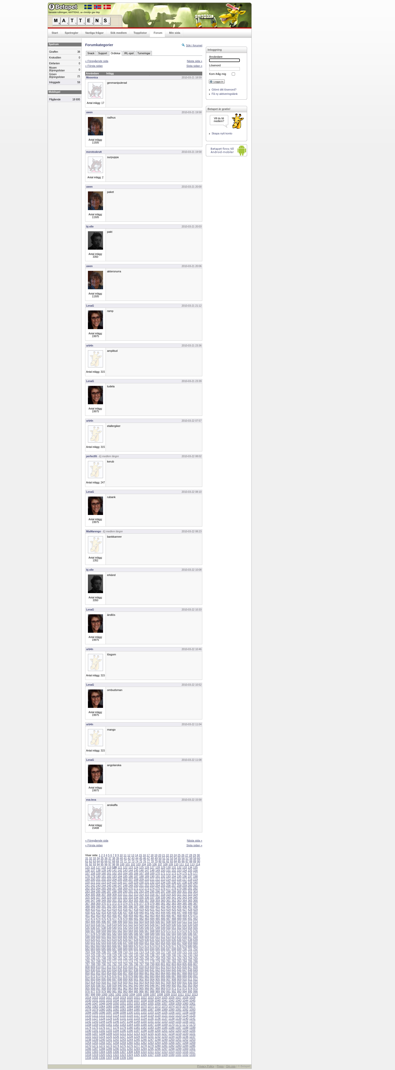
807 (195, 964)
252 (147, 885)
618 (195, 936)
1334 (88, 1057)
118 (103, 867)
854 (109, 973)
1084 (130, 1009)
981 (114, 991)
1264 (157, 1042)
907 (168, 979)
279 (179, 888)
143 (125, 870)
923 (141, 982)
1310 (144, 1051)
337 (152, 897)
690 (130, 948)
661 (87, 945)
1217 (164, 1033)
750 (114, 958)
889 (184, 976)
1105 (164, 1012)
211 (152, 879)
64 (98, 861)
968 (157, 988)
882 (147, 976)
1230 (144, 1036)
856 (120, 973)
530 (174, 924)
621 (98, 939)
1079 (95, 1009)
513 (195, 921)
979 (103, 991)
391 (103, 906)
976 (87, 991)
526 (152, 924)
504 (147, 921)
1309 (137, 1051)
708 (114, 951)
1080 (102, 1009)
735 (147, 955)
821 (157, 967)
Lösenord (215, 65)
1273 (109, 1045)
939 (114, 985)
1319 (95, 1054)
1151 (151, 1021)
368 (92, 903)
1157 (192, 1021)
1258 (116, 1042)
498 (114, 921)
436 (120, 912)
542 (125, 927)
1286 (88, 1048)
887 (174, 976)
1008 (160, 994)
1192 (102, 1030)
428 (190, 909)
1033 (109, 1000)
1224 (102, 1036)
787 (87, 964)
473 (92, 918)
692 (141, 948)
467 (174, 915)
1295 (151, 1048)
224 (109, 882)
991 (168, 991)
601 (103, 936)
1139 (178, 1018)
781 (168, 961)
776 (141, 961)
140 (109, 870)
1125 (192, 1015)
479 (125, 918)
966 (147, 988)
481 (136, 918)
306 (98, 894)
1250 (172, 1039)
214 (168, 879)
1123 (178, 1015)
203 (109, 879)
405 (179, 906)
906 (163, 979)
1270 (88, 1045)
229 (136, 882)
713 (141, 951)
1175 (95, 1027)
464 (157, 915)
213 (163, 879)
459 (130, 915)
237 (179, 882)
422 (157, 909)
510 (179, 921)
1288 (102, 1048)
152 (174, 870)
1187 (178, 1027)
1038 (144, 1000)
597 (195, 933)
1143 (95, 1021)
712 (136, 951)
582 (114, 933)
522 (130, 924)
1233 (164, 1036)
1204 (185, 1030)
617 (190, 936)
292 (136, 891)
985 (136, 991)
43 (133, 858)
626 (125, 939)
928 (168, 982)
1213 (137, 1033)
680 (190, 945)
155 (190, 870)
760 (168, 958)
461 (141, 915)
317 (157, 894)
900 (130, 979)
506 (157, 921)
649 (136, 942)
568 (152, 930)
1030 (88, 1000)
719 (174, 951)
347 (92, 900)
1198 (144, 1030)
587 (141, 933)
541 (120, 927)
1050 (116, 1003)
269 (125, 888)
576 (195, 930)
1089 (164, 1009)
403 (168, 906)
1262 (144, 1042)
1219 (178, 1033)
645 (114, 942)
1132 (130, 1018)
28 (190, 855)
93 (94, 864)
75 (140, 861)
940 (120, 985)
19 (155, 855)
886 (168, 976)
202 (103, 879)
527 (157, 924)
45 (140, 858)
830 (92, 970)
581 (109, 933)
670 (136, 945)
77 (148, 861)
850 (87, 973)
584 (125, 933)
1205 (192, 1030)
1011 (181, 994)
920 (125, 982)
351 (114, 900)
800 (157, 964)
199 (87, 879)
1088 (157, 1009)
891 (195, 976)
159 (98, 873)
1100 (130, 1012)
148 (152, 870)
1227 (123, 1036)
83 (171, 861)
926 (157, 982)
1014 (88, 997)
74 (136, 861)
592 (168, 933)
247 (120, 885)
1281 (164, 1045)
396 (130, 906)
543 (130, 927)
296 (157, 891)
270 (130, 888)
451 (87, 915)
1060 (185, 1003)
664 (103, 945)
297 (163, 891)
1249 (164, 1039)
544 (136, 927)
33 (94, 858)
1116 (130, 1015)
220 (87, 882)
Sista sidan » (194, 65)
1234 (172, 1036)
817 (136, 967)
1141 (192, 1018)
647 (125, 942)
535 (87, 927)
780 (163, 961)
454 (103, 915)
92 (90, 864)
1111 (95, 1015)
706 (103, 951)
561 (114, 930)
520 (120, 924)
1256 (102, 1042)
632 (157, 939)
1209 (109, 1033)
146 (141, 870)
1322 (116, 1054)
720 (179, 951)
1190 (88, 1030)
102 (133, 864)
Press (220, 1066)
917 (109, 982)
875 (109, 976)
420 (147, 909)
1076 (185, 1006)
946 (152, 985)
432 (98, 912)
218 (190, 879)
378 (147, 903)
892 (87, 979)
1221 (192, 1033)
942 (130, 985)
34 (98, 858)
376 (136, 903)
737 (157, 955)
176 (190, 873)
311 (125, 894)
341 (174, 897)
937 (103, 985)
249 (130, 885)
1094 (88, 1012)
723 (195, 951)
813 (114, 967)
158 (92, 873)
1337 (109, 1057)
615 (179, 936)
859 (136, 973)
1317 (192, 1051)
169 (152, 873)
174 (179, 873)
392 (109, 906)
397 (136, 906)
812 (109, 967)
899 (125, 979)
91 (86, 864)
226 (120, 882)
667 (120, 945)
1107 (178, 1012)
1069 (137, 1006)
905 (157, 979)
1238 (88, 1039)
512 (190, 921)
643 (103, 942)
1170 (172, 1024)
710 (125, 951)
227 (125, 882)
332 (125, 897)
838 (136, 970)
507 (163, 921)
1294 (144, 1048)
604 (120, 936)
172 (168, 873)
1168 (157, 1024)
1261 (137, 1042)
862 (152, 973)
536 (92, 927)
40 (121, 858)
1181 (137, 1027)
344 (190, 897)
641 (92, 942)
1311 (151, 1051)
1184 (157, 1027)
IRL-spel (129, 53)
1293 (137, 1048)
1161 (109, 1024)
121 (120, 867)
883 (152, 976)
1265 (164, 1042)
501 (130, 921)
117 (98, 867)
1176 (102, 1027)
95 (102, 864)
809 (92, 967)
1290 (116, 1048)
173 (174, 873)
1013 (194, 994)
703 (87, 951)
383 (174, 903)
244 (103, 885)
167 (141, 873)
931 (184, 982)
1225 (109, 1036)
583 (120, 933)
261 (195, 885)
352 (120, 900)
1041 (164, 1000)
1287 (95, 1048)
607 (136, 936)
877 (120, 976)
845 (174, 970)
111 (181, 864)
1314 (172, 1051)
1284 (185, 1045)
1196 (130, 1030)
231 (147, 882)
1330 (172, 1054)
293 (141, 891)
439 (136, 912)
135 (195, 867)
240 (195, 882)
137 (92, 870)
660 (195, 942)
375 (130, 903)
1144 (102, 1021)
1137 (164, 1018)
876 (114, 976)
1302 (88, 1051)
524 (141, 924)
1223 (95, 1036)
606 (130, 936)
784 (184, 961)
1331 (178, 1054)
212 (157, 879)
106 (154, 864)
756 (147, 958)
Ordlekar (115, 53)
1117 (137, 1015)
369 (98, 903)
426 (179, 909)
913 (87, 982)
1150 (144, 1021)
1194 (116, 1030)
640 (87, 942)
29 (194, 855)
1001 (111, 994)
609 (147, 936)
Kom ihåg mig (217, 73)
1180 (130, 1027)
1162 (116, 1024)
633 (163, 939)
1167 (151, 1024)
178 (87, 876)
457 (120, 915)
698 (174, 948)
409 (87, 909)
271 (136, 888)
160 (103, 873)
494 (92, 921)
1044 (185, 1000)
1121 (164, 1015)
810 (98, 967)
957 (98, 988)
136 (87, 870)
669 (130, 945)
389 (92, 906)
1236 (185, 1036)
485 (157, 918)
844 (168, 970)
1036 (130, 1000)
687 (114, 948)
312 (130, 894)
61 (86, 861)
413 (109, 909)
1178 (116, 1027)
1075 (178, 1006)
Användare (215, 56)
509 (174, 921)
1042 (172, 1000)
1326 (144, 1054)
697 (168, 948)
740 (174, 955)
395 (125, 906)
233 (157, 882)
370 (103, 903)
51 (163, 858)
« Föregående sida (96, 61)
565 (136, 930)
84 (175, 861)
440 (141, 912)
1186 (172, 1027)
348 (98, 900)
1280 (157, 1045)
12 (128, 855)
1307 (123, 1051)
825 (179, 967)
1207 (95, 1033)
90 (198, 861)
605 (125, 936)
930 (179, 982)
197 (190, 876)
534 (195, 924)
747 (98, 958)
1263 (151, 1042)
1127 (95, 1018)
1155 (178, 1021)
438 (130, 912)
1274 (116, 1045)
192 (163, 876)
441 (147, 912)
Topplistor (140, 32)
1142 (88, 1021)
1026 (172, 997)
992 (174, 991)
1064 (102, 1006)
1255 (95, 1042)
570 (163, 930)
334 (136, 897)
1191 (95, 1030)
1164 (130, 1024)
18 (151, 855)
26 (182, 855)
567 (147, 930)
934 (87, 985)
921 (130, 982)
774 (130, 961)
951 (179, 985)
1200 (157, 1030)
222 (98, 882)
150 (163, 870)
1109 (192, 1012)
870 (195, 973)
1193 (109, 1030)
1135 (151, 1018)
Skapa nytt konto (222, 133)
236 (174, 882)
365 (190, 900)
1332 (185, 1054)
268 (120, 888)
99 (117, 864)
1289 (109, 1048)
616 (184, 936)
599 (92, 936)
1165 (137, 1024)
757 (152, 958)
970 (168, 988)
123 (130, 867)
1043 (178, 1000)
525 (147, 924)
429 (195, 909)
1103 (151, 1012)
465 (163, 915)
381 (163, 903)
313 (136, 894)
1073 (164, 1006)
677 (174, 945)
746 (92, 958)
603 (114, 936)
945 (147, 985)
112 (187, 864)
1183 (151, 1027)
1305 (109, 1051)
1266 (172, 1042)
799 (152, 964)
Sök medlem (118, 32)
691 (136, 948)
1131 (123, 1018)
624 (114, 939)
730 (120, 955)
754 (136, 958)
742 (184, 955)
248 (125, 885)
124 (136, 867)
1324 (130, 1054)
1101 (137, 1012)
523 (136, 924)
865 (168, 973)
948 (163, 985)
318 (163, 894)
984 (130, 991)
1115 (123, 1015)
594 (179, 933)
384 (179, 903)
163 (120, 873)
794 (125, 964)
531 (179, 924)
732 (130, 955)
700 (184, 948)
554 (190, 927)
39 (117, 858)
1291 (123, 1048)
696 (163, 948)
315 (147, 894)
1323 (123, 1054)
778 (152, 961)
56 (183, 858)
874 (103, 976)
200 (92, 879)
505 (152, 921)
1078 (88, 1009)
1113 (109, 1015)
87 (186, 861)
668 (125, 945)
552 (179, 927)
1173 (192, 1024)
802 (168, 964)
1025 (164, 997)
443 (157, 912)
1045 (192, 1000)
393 (114, 906)
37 (109, 858)
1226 (116, 1036)
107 (160, 864)
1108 (185, 1012)
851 (92, 973)
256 (168, 885)
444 (163, 912)
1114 (116, 1015)
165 (130, 873)
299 (174, 891)
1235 (178, 1036)
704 (92, 951)
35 (102, 858)
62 (90, 861)
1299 (178, 1048)
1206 (88, 1033)
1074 (172, 1006)
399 (147, 906)
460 (136, 915)
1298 (172, 1048)
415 (120, 909)
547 (152, 927)
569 (157, 930)
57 (186, 858)
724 (87, 955)
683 (92, 948)
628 (136, 939)
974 (190, 988)
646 (120, 942)
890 (190, 976)
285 (98, 891)
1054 (144, 1003)
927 (163, 982)
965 (141, 988)
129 (163, 867)
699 (179, 948)
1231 (151, 1036)
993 (179, 991)
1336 (102, 1057)
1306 (116, 1051)
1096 (102, 1012)
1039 (151, 1000)
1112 (102, 1015)
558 (98, 930)
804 (179, 964)
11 (124, 855)
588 (147, 933)
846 (179, 970)
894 (98, 979)
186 (130, 876)
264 (98, 888)
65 (102, 861)
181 (103, 876)
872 (92, 976)
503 (141, 921)
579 (98, 933)
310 (120, 894)
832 (103, 970)
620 (92, 939)
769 (103, 961)
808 (87, 967)
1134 (144, 1018)
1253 (192, 1039)
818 (141, 967)
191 (157, 876)
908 (174, 979)
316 (152, 894)
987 (147, 991)
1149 (137, 1021)
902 (141, 979)
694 (152, 948)
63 (94, 861)
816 (130, 967)
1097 (109, 1012)
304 (87, 894)
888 (179, 976)
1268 (185, 1042)
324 (195, 894)
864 (163, 973)
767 (92, 961)
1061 (192, 1003)
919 (120, 982)
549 (163, 927)
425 (174, 909)
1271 (95, 1045)
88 (190, 861)
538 (103, 927)
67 (109, 861)
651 (147, 942)
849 (195, 970)
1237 (192, 1036)
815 (125, 967)
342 (179, 897)
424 (168, 909)
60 (198, 858)
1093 (192, 1009)
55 (179, 858)
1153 (164, 1021)
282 (195, 888)
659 (190, 942)
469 (184, 915)
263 (92, 888)
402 (163, 906)
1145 (109, 1021)
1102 (144, 1012)
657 (179, 942)
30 (198, 855)
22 (167, 855)
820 (152, 967)
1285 (192, 1045)
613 (168, 936)
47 (148, 858)
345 (195, 897)
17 (148, 855)
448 (184, 912)
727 (103, 955)
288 (114, 891)
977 (92, 991)
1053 (137, 1003)
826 (184, 967)
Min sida (174, 32)
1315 (178, 1051)
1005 (139, 994)
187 (136, 876)
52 (167, 858)
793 (120, 964)
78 (152, 861)
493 (87, 921)
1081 (109, 1009)
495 (98, 921)
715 (152, 951)
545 (141, 927)
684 (98, 948)
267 (114, 888)
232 (152, 882)
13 (132, 855)
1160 (102, 1024)
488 (174, 918)
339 (163, 897)
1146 (116, 1021)
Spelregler (71, 32)
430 (87, 912)
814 (120, 967)
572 (174, 930)
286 (103, 891)
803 (174, 964)
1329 (164, 1054)
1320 (102, 1054)
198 (195, 876)
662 (92, 945)
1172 (185, 1024)
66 (106, 861)
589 (152, 933)
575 (190, 930)
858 (130, 973)
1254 (88, 1042)
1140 (185, 1018)
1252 (185, 1039)
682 (87, 948)
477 (114, 918)
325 (87, 897)
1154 (172, 1021)
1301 (192, 1048)
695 (157, 948)
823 (168, 967)
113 (192, 864)
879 (130, 976)
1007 (153, 994)
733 (136, 955)
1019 (123, 997)
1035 (123, 1000)
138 (98, 870)
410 (92, 909)
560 (109, 930)
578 (92, 933)
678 (179, 945)
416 (125, 909)
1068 (130, 1006)
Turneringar (143, 53)
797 (141, 964)
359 (157, 900)
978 (98, 991)
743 (190, 955)
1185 (164, 1027)
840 (147, 970)
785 (190, 961)
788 (92, 964)
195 (179, 876)
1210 (116, 1033)
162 (114, 873)
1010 (174, 994)
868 (184, 973)
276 (163, 888)
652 (152, 942)
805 (184, 964)
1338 (116, 1057)
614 (174, 936)
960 (114, 988)
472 (87, 918)
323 (190, 894)
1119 (151, 1015)
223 (103, 882)
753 (130, 958)
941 (125, 985)
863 (157, 973)
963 (130, 988)
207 (130, 879)
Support (102, 53)
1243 (123, 1039)
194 (174, 876)
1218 (172, 1033)
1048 (102, 1003)
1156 (185, 1021)
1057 (164, 1003)
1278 (144, 1045)
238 (184, 882)
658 (184, 942)
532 (184, 924)
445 (168, 912)
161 (109, 873)
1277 (137, 1045)
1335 (95, 1057)
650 (141, 942)
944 (141, 985)
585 (130, 933)
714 (147, 951)
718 (168, 951)
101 (127, 864)
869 (190, 973)
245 (109, 885)
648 (130, 942)
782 (174, 961)
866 (174, 973)
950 (174, 985)
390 (98, 906)
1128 (102, 1018)
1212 (130, 1033)
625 (120, 939)
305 (92, 894)
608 (141, 936)
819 (147, 967)
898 (120, 979)
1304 (102, 1051)
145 (136, 870)
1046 (88, 1003)
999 (98, 994)
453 (98, 915)
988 (152, 991)
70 (121, 861)
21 (163, 855)
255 (163, 885)
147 (147, 870)
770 (109, 961)
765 (195, 958)
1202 (172, 1030)
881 (141, 976)
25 (179, 855)
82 (167, 861)
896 (109, 979)
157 (87, 873)
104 (144, 864)
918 (114, 982)
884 (157, 976)
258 (179, 885)
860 (141, 973)
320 (174, 894)
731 (125, 955)
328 (103, 897)
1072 (157, 1006)
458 (125, 915)
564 (130, 930)
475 (103, 918)
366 (195, 900)
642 (98, 942)
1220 (185, 1033)
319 (168, 894)
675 (163, 945)
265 (103, 888)
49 (156, 858)
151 (168, 870)
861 (147, 973)
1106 (172, 1012)
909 (179, 979)
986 (141, 991)
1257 (109, 1042)
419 (141, 909)
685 (103, 948)
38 (113, 858)
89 (194, 861)
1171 (178, 1024)
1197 (137, 1030)
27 (186, 855)
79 (156, 861)
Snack (90, 53)
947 (157, 985)
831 (98, 970)
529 (168, 924)
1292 (130, 1048)
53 (171, 858)
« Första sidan (94, 65)
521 (125, 924)
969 (163, 988)
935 (92, 985)
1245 (137, 1039)
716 (157, 951)
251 (141, 885)
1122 (172, 1015)
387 (195, 903)
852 (98, 973)
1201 (164, 1030)
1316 (185, 1051)
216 (179, 879)
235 (168, 882)
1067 (123, 1006)
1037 (137, 1000)
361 (168, 900)
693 (147, 948)
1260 (130, 1042)
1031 (95, 1000)
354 (130, 900)
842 (157, 970)
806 (190, 964)
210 (147, 879)
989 (157, 991)
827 (190, 967)
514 (87, 924)
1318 (88, 1054)
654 (163, 942)
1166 (144, 1024)
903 (147, 979)
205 (120, 879)
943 (136, 985)
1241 (109, 1039)
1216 (157, 1033)
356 (141, 900)
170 (157, 873)
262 (87, 888)
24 (175, 855)
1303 (95, 1051)
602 (109, 936)
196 (184, 876)
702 (195, 948)
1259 (123, 1042)
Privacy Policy (205, 1066)
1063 (95, 1006)
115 (87, 867)
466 (168, 915)
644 (109, 942)
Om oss (231, 1066)
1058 (172, 1003)
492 (195, 918)
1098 (116, 1012)
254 (157, 885)
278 (174, 888)
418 (136, 909)
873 (98, 976)
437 (125, 912)
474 (98, 918)
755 (141, 958)
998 (92, 994)
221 (92, 882)
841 (152, 970)
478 (120, 918)
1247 (151, 1039)
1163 (123, 1024)
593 (174, 933)
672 (147, 945)
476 (109, 918)
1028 (185, 997)
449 (190, 912)
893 (92, 979)
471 (195, 915)
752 (125, 958)
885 (163, 976)
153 (179, 870)
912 (195, 979)
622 (103, 939)
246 (114, 885)
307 (103, 894)
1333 (192, 1054)
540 (114, 927)
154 (184, 870)
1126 (88, 1018)
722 (190, 951)
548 (157, 927)
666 (114, 945)
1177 (109, 1027)
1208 (102, 1033)
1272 (102, 1045)
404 (174, 906)
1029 (192, 997)
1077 (192, 1006)
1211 (123, 1033)
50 (159, 858)
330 (114, 897)
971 (174, 988)
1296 (157, 1048)
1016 (102, 997)
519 (114, 924)
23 (171, 855)
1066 (116, 1006)
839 (141, 970)
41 (125, 858)
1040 (157, 1000)
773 (125, 961)
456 (114, 915)
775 (136, 961)
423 (163, 909)
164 (125, 873)
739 (168, 955)
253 (152, 885)
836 (125, 970)
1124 (185, 1015)
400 (152, 906)
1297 (164, 1048)
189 (147, 876)
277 (168, 888)
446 (174, 912)
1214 (144, 1033)
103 (138, 864)
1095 (95, 1012)
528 (163, 924)
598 (87, 936)
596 (190, 933)
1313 (164, 1051)
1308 (130, 1051)
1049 (109, 1003)
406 (184, 906)
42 (128, 858)
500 (125, 921)
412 (103, 909)
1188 (185, 1027)
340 (168, 897)
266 (109, 888)
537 (98, 927)
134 (190, 867)
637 (184, 939)
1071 (151, 1006)
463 (152, 915)
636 (179, 939)
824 (174, 967)
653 (157, 942)
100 (122, 864)
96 (106, 864)
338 (157, 897)
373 (120, 903)
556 (87, 930)
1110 (88, 1015)
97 (109, 864)
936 (98, 985)
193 (168, 876)
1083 (123, 1009)
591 (163, 933)
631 (152, 939)
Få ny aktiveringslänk (225, 93)
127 (152, 867)
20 (159, 855)
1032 (102, 1000)
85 (179, 861)
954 (195, 985)
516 (98, 924)
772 (120, 961)
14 (136, 855)
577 (87, 933)
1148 (130, 1021)
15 (140, 855)
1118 (144, 1015)
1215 (151, 1033)
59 (194, 858)
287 (109, 891)
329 (109, 897)
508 (168, 921)
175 (184, 873)
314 (141, 894)
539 (109, 927)
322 (184, 894)
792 (114, 964)
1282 (172, 1045)
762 (179, 958)
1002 (118, 994)
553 (184, 927)
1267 (178, 1042)
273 (147, 888)
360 (163, 900)
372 (114, 903)
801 (163, 964)
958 (103, 988)
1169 (164, 1024)
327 (98, 897)
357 (147, 900)
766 (87, 961)
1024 (157, 997)
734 (141, 955)
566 (141, 930)
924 (147, 982)
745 (87, 958)
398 (141, 906)
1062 (88, 1006)
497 (109, 921)
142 (120, 870)
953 (190, 985)
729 (114, 955)
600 (98, 936)
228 (130, 882)
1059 (178, 1003)
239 (190, 882)
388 (87, 906)
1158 (88, 1024)
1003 (125, 994)
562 (120, 930)
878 (125, 976)
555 (195, 927)
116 (92, 867)
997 (87, 994)
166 (136, 873)
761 (174, 958)
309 (114, 894)
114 (197, 864)
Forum (158, 32)
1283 (178, 1045)
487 (168, 918)
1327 (151, 1054)
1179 (123, 1027)
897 (114, 979)
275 (157, 888)
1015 (95, 997)
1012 (188, 994)
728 (109, 955)
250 (136, 885)
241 (87, 885)
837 (130, 970)
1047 (95, 1003)
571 (168, 930)
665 (109, 945)
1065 (109, 1006)
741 (179, 955)
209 (141, 879)
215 (174, 879)
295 (152, 891)
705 (98, 951)
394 (120, 906)
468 (179, 915)
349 (103, 900)
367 (87, 903)
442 (152, 912)
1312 (157, 1051)
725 (92, 955)
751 (120, 958)
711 (130, 951)
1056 (157, 1003)
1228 (130, 1036)
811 (103, 967)
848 (190, 970)
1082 (116, 1009)
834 (114, 970)
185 (125, 876)
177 (195, 873)
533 (190, 924)
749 (109, 958)
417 (130, 909)
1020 (130, 997)
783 (179, 961)
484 (152, 918)
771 (114, 961)
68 (113, 861)
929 (174, 982)
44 (136, 858)
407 (190, 906)
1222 (88, 1036)
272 (141, 888)
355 (136, 900)
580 (103, 933)
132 (179, 867)
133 (184, 867)
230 (141, 882)
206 (125, 879)
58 (190, 858)
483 (147, 918)
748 (103, 958)
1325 (137, 1054)
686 (109, 948)
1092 (185, 1009)
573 (179, 930)
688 (120, 948)
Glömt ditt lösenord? (224, 89)
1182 (144, 1027)
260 (190, 885)
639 (195, 939)
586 (136, 933)
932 (190, 982)
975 (195, 988)
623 (109, 939)
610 (152, 936)
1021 (137, 997)
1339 (123, 1057)
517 (103, 924)
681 (195, 945)
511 (184, 921)
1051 (123, 1003)
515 (92, 924)
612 (163, 936)
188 (141, 876)
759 (163, 958)
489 (179, 918)
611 (157, 936)
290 (125, 891)
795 (130, 964)
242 (92, 885)
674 (157, 945)
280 (184, 888)
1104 (157, 1012)
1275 (123, 1045)
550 (168, 927)
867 (179, 973)
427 (184, 909)
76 (144, 861)
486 (163, 918)
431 (92, 912)
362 (174, 900)
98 (113, 864)
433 (103, 912)
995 (190, 991)
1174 (88, 1027)
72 (128, 861)
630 (147, 939)
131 (174, 867)
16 (144, 855)
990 (163, 991)
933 (195, 982)
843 (163, 970)
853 (103, 973)
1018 (116, 997)
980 (109, 991)
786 (195, 961)
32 (90, 858)
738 (163, 955)
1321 (109, 1054)
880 (136, 976)
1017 (109, 997)
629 (141, 939)
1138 (172, 1018)
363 (179, 900)
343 (184, 897)
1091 (178, 1009)
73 (133, 861)
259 (184, 885)
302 (190, 891)
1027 (178, 997)
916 (103, 982)
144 (130, 870)
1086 (144, 1009)
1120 (157, 1015)
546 (147, 927)
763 (184, 958)
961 (120, 988)
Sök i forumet (194, 45)
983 (125, 991)
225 (114, 882)
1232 (157, 1036)
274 (152, 888)
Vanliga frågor (94, 32)
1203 (178, 1030)
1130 (116, 1018)
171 (163, 873)
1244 (130, 1039)
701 (190, 948)
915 (98, 982)
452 (92, 915)
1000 (104, 994)
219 (195, 879)
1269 (192, 1042)
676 (168, 945)
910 (184, 979)
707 (109, 951)
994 (184, 991)
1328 (157, 1054)
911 (190, 979)
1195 (123, 1030)
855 (114, 973)
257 (174, 885)
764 (190, 958)
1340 (130, 1057)
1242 (116, 1039)
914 (92, 982)
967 (152, 988)
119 (109, 867)
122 (125, 867)
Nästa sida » (194, 61)
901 (136, 979)
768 (98, 961)
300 (179, 891)
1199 (151, 1030)
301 (184, 891)
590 (157, 933)
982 (120, 991)
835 (120, 970)
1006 (146, 994)
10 (121, 855)
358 (152, 900)
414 (114, 909)
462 (147, 915)
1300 (185, 1048)
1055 (151, 1003)
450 (195, 912)
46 (144, 858)
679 (184, 945)
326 (92, 897)
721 (184, 951)
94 (98, 864)
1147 (123, 1021)
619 (87, 939)
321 (179, 894)
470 (190, 915)
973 (184, 988)
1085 (137, 1009)
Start (55, 32)
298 (168, 891)
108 (165, 864)
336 (147, 897)
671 (141, 945)
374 (125, 903)
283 (87, 891)
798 (147, 964)
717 (163, 951)
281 (190, 888)
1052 (130, 1003)
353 (125, 900)
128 (157, 867)
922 (136, 982)
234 (163, 882)
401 (157, 906)
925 (152, 982)
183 (114, 876)
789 (98, 964)
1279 (151, 1045)
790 (103, 964)
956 (92, 988)
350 (109, 900)
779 (157, 961)
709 (120, 951)
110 (176, 864)
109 (171, 864)
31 (86, 858)
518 (109, 924)
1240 (102, 1039)
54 (175, 858)
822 (163, 967)
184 (120, 876)
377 (141, 903)
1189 (192, 1027)
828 (195, 967)
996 (195, 991)
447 (179, 912)
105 (149, 864)
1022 (144, 997)
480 (130, 918)
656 (174, 942)
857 (125, 973)
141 (114, 870)
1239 (95, 1039)
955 (87, 988)
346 (87, 900)
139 (103, 870)
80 (159, 861)
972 (179, 988)
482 (141, 918)
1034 (116, 1000)
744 (195, 955)
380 (157, 903)
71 (125, 861)
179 (92, 876)
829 (87, 970)
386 (190, 903)
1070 (144, 1006)
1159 (95, 1024)
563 (125, 930)
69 (117, 861)
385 (184, 903)
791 (109, 964)
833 (109, 970)
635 (174, 939)
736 (152, 955)
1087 (151, 1009)
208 (136, 879)
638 (190, 939)
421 (152, 909)
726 (98, 955)
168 (147, 873)
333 (130, 897)
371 (109, 903)
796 (136, 964)
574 (184, 930)
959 (109, 988)
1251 (178, 1039)
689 (125, 948)
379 (152, 903)
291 (130, 891)
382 (168, 903)
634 (168, 939)
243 (98, 885)
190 (152, 876)
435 (114, 912)
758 (157, 958)
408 (195, 906)
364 (184, 900)
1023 (151, 997)
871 (87, 976)
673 (152, 945)
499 (120, 921)
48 (152, 858)
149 (157, 870)
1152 (157, 1021)
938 (109, 985)
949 (168, 985)
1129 (109, 1018)
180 (98, 876)
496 (103, 921)
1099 (123, 1012)
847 (184, 970)
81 (163, 861)
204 (114, 879)
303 (195, 891)
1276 (130, 1045)
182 (109, 876)
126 (147, 867)
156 (195, 870)
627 (130, 939)
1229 (137, 1036)
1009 (167, 994)
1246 (144, 1039)
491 (190, 918)
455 (109, 915)
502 (136, 921)
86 (183, 861)
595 (184, 933)
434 (109, 912)
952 (184, 985)
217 (184, 879)
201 (98, 879)
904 (152, 979)
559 (103, 930)
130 (168, 867)
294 (147, 891)
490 (184, 918)
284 (92, 891)
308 (109, 894)
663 (98, 945)
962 (125, 988)
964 (136, 988)
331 (120, 897)
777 (147, 961)
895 (103, 979)
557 (92, 930)
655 (168, 942)
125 (141, 867)
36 (106, 858)
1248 (157, 1039)
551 (174, 927)
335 (141, 897)
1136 (157, 1018)
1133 (137, 1018)
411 (98, 909)
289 (120, 891)
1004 (132, 994)
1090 (172, 1009)
